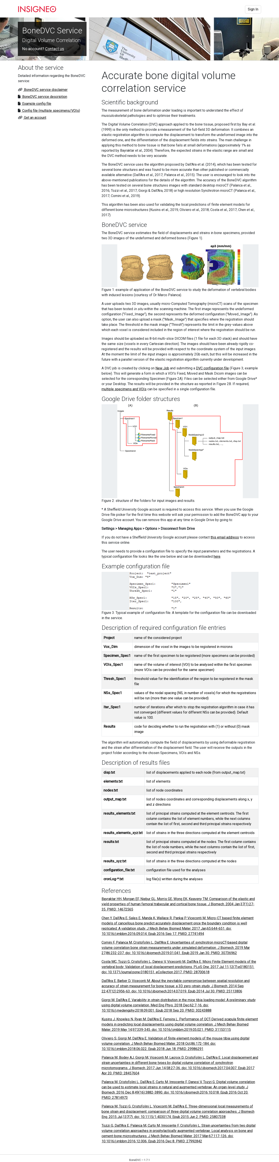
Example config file (36, 104)
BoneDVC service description (44, 97)
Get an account (34, 118)
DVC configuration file (212, 368)
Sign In (253, 9)
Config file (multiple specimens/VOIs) (50, 111)
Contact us (54, 48)
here (217, 556)
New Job (162, 368)
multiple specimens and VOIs (124, 389)
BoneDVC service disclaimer (45, 90)
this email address (225, 537)
